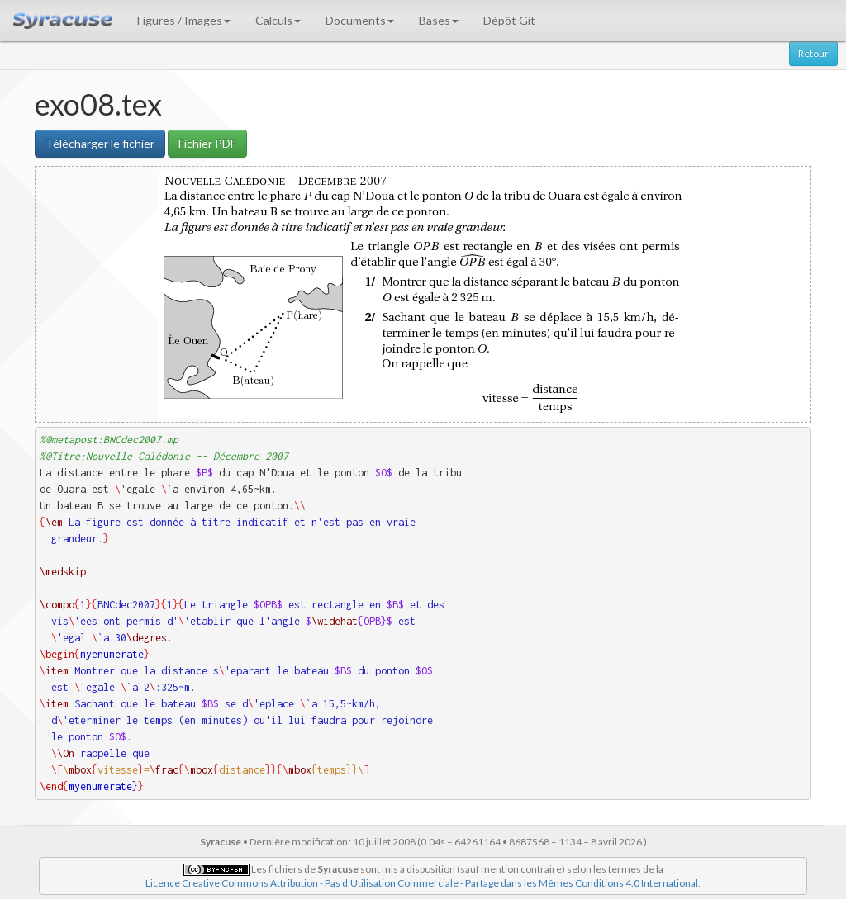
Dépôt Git (509, 20)
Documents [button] (360, 20)
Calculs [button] (278, 20)
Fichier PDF (207, 143)
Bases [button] (439, 20)
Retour (813, 53)
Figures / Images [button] (184, 20)
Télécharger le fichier (99, 143)
